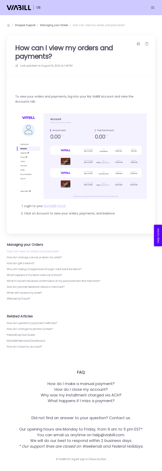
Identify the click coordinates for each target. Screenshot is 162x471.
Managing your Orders (54, 25)
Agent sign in (80, 459)
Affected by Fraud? (18, 298)
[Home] (19, 7)
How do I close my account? (24, 346)
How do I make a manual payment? (81, 383)
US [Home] (38, 7)
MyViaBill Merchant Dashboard (26, 341)
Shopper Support (25, 25)
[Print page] (138, 43)
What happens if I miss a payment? (81, 400)
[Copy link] (146, 43)
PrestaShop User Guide (21, 335)
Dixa (103, 459)
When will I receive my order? (24, 292)
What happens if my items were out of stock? (34, 275)
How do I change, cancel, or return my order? (34, 257)
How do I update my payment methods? (32, 323)
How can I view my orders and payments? (99, 25)
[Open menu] (152, 7)
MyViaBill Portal (54, 206)
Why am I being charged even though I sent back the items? (44, 269)
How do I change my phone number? (30, 329)
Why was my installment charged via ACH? (81, 395)
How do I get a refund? (21, 263)
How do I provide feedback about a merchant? (36, 287)
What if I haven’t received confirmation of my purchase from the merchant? (53, 281)
